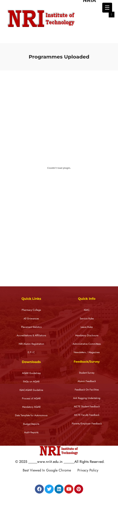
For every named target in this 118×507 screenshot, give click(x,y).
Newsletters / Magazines (87, 352)
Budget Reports (31, 424)
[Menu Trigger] (107, 8)
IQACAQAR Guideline (31, 390)
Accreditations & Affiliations (31, 335)
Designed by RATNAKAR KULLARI (59, 477)
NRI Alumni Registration (31, 344)
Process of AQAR (31, 398)
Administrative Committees (87, 344)
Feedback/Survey (87, 361)
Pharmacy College (31, 310)
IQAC (87, 310)
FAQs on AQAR (31, 381)
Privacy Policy (87, 470)
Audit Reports (31, 432)
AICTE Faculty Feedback (86, 415)
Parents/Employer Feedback (87, 423)
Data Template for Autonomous (31, 415)
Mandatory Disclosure (86, 335)
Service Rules (87, 318)
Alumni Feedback (87, 381)
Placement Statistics (31, 327)
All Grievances (31, 318)
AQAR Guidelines (31, 373)
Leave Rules (87, 327)
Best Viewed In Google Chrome (49, 470)
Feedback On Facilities (87, 389)
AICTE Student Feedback (87, 406)
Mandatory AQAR (31, 407)
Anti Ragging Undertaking (86, 398)
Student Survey (86, 373)
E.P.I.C (31, 352)
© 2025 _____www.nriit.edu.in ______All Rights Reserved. (60, 461)
